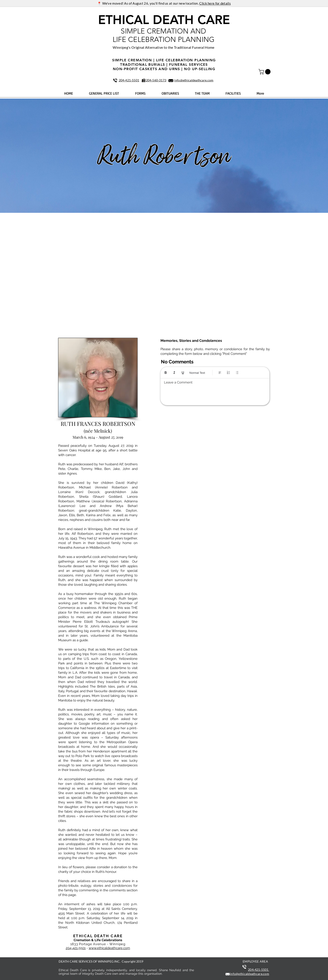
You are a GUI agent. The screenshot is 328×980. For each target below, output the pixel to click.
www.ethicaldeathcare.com (109, 948)
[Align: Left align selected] (220, 372)
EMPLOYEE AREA (255, 961)
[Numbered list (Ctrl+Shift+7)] (228, 372)
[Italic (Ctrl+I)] (174, 372)
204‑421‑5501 (129, 80)
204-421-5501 (76, 948)
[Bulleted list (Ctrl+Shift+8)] (237, 372)
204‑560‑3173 (156, 80)
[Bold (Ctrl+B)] (165, 372)
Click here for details (215, 3)
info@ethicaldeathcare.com (193, 80)
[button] (265, 71)
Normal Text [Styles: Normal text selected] (197, 372)
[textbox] (215, 390)
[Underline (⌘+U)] (183, 372)
